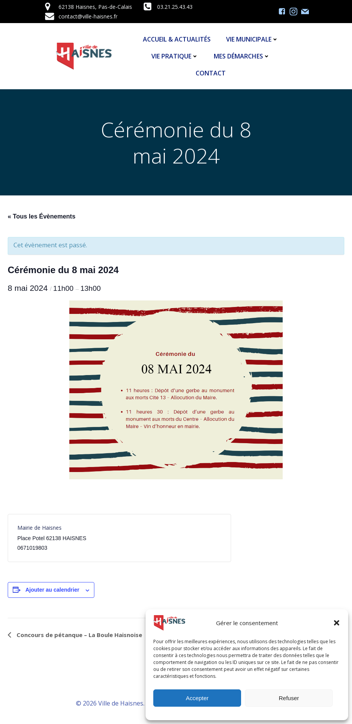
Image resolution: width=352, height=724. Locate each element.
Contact (211, 73)
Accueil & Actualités (177, 39)
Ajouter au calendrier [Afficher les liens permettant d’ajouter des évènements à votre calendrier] (52, 590)
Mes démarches (242, 56)
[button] (336, 623)
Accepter (197, 698)
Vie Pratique (174, 56)
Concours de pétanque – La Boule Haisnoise (78, 635)
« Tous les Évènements (41, 216)
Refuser (289, 698)
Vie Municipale (252, 39)
